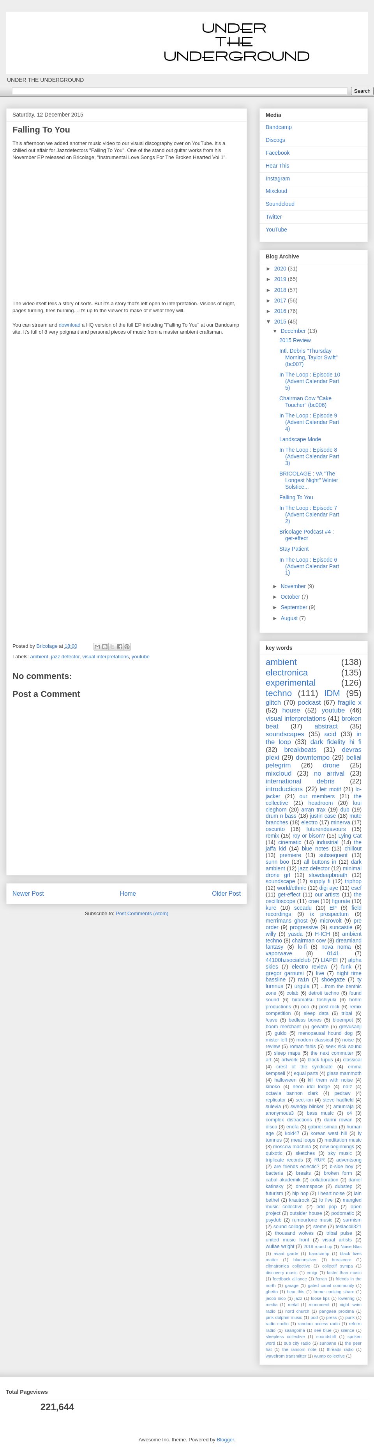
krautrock (299, 1200)
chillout (353, 848)
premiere (290, 855)
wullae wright (280, 1246)
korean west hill (328, 1133)
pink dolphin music (284, 1317)
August (289, 618)
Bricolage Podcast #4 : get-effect (306, 535)
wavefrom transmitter (286, 1356)
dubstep (344, 1186)
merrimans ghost (286, 921)
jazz (298, 1298)
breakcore (341, 1259)
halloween (285, 1080)
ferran (321, 1278)
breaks (303, 1173)
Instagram (278, 178)
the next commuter (332, 1053)
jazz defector (65, 656)
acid (331, 734)
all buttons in (320, 862)
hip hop (300, 1193)
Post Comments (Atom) (142, 913)
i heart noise (331, 1193)
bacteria (274, 1173)
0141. (334, 953)
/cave (271, 1020)
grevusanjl (350, 1026)
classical (352, 1060)
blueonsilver (305, 1259)
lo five (326, 1200)
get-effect (289, 894)
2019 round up (317, 1246)
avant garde (286, 1253)
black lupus (320, 1060)
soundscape (280, 881)
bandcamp (319, 1253)
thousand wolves (294, 1233)
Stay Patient (294, 549)
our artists (327, 894)
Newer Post (28, 893)
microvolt (331, 921)
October (291, 597)
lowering (346, 1298)
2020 (281, 268)
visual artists (337, 1240)
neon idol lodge (311, 1086)
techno (279, 693)
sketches (305, 1153)
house (291, 710)
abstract (326, 726)
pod (314, 1317)
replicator (276, 1100)
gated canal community (331, 1285)
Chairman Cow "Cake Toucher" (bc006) (305, 401)
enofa (292, 1127)
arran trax (313, 809)
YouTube (276, 229)
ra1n (303, 979)
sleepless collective (285, 1336)
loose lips (320, 1298)
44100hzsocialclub (288, 960)
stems (319, 1226)
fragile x (350, 702)
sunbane (327, 1343)
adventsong (349, 1160)
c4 (349, 1113)
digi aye (328, 888)
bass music (320, 1113)
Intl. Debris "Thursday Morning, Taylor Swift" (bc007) (308, 357)
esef (356, 888)
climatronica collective (288, 1266)
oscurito (275, 829)
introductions (284, 789)
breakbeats (300, 749)
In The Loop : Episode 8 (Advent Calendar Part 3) (309, 456)
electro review (309, 967)
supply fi (320, 881)
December (293, 331)
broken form (338, 1173)
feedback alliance (290, 1278)
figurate (341, 901)
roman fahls (303, 1046)
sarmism (352, 1220)
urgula (302, 986)
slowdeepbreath (328, 875)
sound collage (288, 1226)
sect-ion (304, 1100)
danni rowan (338, 1120)
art (269, 1060)
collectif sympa (337, 1266)
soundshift (326, 1336)
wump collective (329, 1356)
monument (319, 1304)
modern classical (314, 1040)
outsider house (305, 1213)
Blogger (225, 1440)
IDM (332, 693)
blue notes (315, 848)
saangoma (295, 1330)
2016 (281, 311)
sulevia (273, 1106)
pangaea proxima (336, 1311)
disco (271, 1127)
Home (128, 893)
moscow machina (292, 1146)
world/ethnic (291, 888)
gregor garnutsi (285, 973)
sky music (340, 1153)
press (331, 1317)
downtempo (313, 757)
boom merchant (283, 1026)
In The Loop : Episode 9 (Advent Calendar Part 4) (309, 422)
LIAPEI (329, 960)
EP (333, 908)
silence (348, 1330)
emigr (312, 1272)
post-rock (329, 1006)
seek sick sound (344, 1046)
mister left (276, 1040)
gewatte (319, 1026)
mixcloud (278, 773)
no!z (347, 1086)
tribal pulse (339, 1233)
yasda (295, 934)
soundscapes (285, 734)
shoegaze (333, 979)
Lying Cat (350, 836)
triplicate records (284, 1160)
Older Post (226, 893)
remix (272, 836)
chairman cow (309, 940)
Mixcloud (276, 191)
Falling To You (296, 497)
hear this (296, 1291)
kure (271, 908)
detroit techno (324, 993)
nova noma (336, 947)
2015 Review (295, 340)
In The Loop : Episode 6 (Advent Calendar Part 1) (309, 566)
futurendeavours (326, 829)
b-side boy (341, 1166)
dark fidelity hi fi (336, 742)
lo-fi (302, 947)
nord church (297, 1311)
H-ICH (322, 934)
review (273, 1046)
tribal (346, 1013)
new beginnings (337, 1146)
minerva (340, 822)
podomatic (342, 1213)
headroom (320, 803)
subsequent (333, 855)
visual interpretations (105, 656)
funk (346, 967)
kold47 (292, 1133)
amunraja (343, 1106)
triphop (353, 881)
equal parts (306, 1073)
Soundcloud (280, 204)
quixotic (274, 1153)
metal (293, 1304)
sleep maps (287, 1053)
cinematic (289, 842)
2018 (281, 290)
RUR (319, 1160)
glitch (273, 702)
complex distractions (289, 1120)
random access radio (319, 1323)
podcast (309, 702)
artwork (290, 1060)
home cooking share (334, 1291)
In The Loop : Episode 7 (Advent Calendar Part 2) (309, 514)
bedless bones (305, 1020)
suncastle (341, 927)
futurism (274, 1193)
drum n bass (281, 816)
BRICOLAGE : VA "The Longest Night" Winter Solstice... (308, 480)
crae (314, 901)
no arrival (329, 773)
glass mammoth (344, 1073)
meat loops (303, 1140)
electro (309, 822)
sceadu (303, 908)
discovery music (282, 1272)
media (271, 1304)
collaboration (324, 1180)
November (293, 586)
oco (305, 1006)
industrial (328, 842)
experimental (291, 683)
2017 (281, 300)
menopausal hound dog (325, 1033)
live (320, 973)
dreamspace (309, 1186)
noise (348, 1040)
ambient (39, 656)
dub (344, 809)
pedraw (342, 1093)
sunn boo (277, 862)
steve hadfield (338, 1100)
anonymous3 (280, 1113)
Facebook (277, 153)
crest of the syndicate (304, 1067)
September (294, 607)
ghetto (272, 1291)
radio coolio (277, 1323)
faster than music (344, 1272)
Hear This (277, 166)
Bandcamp (279, 127)
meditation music (343, 1140)
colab (292, 993)
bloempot (343, 1020)
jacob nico (276, 1298)
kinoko (273, 1086)
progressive (304, 927)
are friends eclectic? (296, 1166)
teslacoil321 (349, 1226)
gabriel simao (322, 1127)
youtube (141, 656)
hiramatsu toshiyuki (314, 999)
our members (317, 796)
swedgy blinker (307, 1106)
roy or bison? (309, 836)
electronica (287, 672)
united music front (287, 1240)
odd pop (326, 1206)
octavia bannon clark (292, 1093)
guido (281, 1033)
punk (350, 1317)
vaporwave (279, 953)
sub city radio (297, 1343)
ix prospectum (329, 914)
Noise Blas (351, 1246)
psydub (274, 1220)
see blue (323, 1330)
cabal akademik (283, 1180)
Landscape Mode (300, 439)
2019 (281, 279)
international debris (300, 781)
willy (271, 934)
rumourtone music (312, 1220)
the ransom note (299, 1349)
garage (291, 1285)
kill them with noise (330, 1080)
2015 (281, 321)
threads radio (340, 1349)
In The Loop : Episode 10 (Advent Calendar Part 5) (309, 381)
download (70, 325)
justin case (323, 816)
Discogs (275, 140)
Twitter (274, 217)
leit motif (330, 789)
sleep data (316, 1013)
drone (331, 765)
